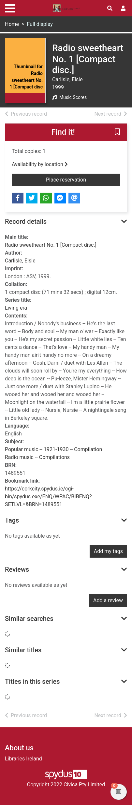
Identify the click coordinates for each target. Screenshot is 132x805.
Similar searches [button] (29, 619)
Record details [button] (26, 221)
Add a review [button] (108, 600)
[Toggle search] (109, 8)
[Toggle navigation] (10, 7)
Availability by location (40, 164)
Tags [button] (12, 520)
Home (12, 24)
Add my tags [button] (108, 551)
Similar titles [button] (23, 650)
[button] (117, 132)
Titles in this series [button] (32, 681)
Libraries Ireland (23, 759)
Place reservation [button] (83, 179)
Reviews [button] (17, 569)
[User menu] (123, 8)
